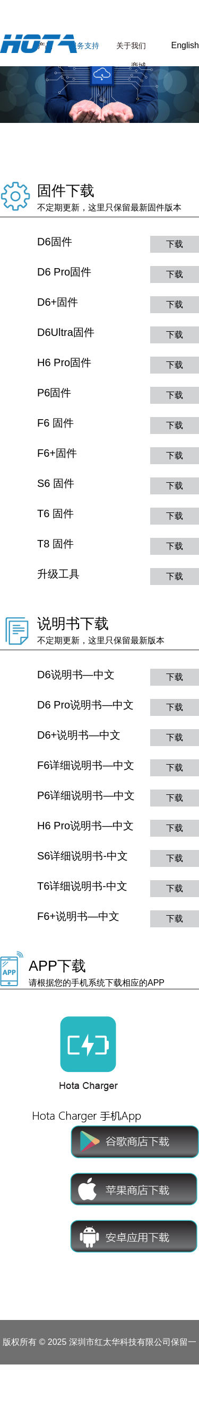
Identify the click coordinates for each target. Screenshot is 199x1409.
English (185, 45)
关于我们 (131, 45)
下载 (174, 244)
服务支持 (84, 45)
